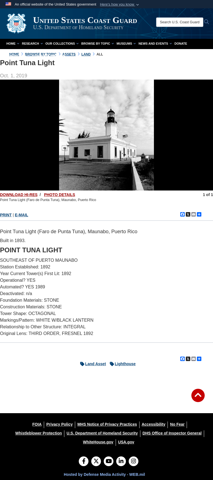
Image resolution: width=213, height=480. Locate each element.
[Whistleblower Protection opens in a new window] (38, 433)
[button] (120, 4)
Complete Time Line (50, 55)
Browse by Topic (97, 43)
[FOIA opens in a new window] (37, 424)
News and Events (155, 43)
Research (32, 43)
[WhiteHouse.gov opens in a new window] (98, 442)
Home (12, 43)
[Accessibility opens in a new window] (154, 424)
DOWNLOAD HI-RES (18, 194)
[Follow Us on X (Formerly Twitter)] (96, 461)
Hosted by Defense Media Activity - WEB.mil (104, 474)
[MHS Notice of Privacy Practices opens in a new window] (107, 424)
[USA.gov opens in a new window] (126, 442)
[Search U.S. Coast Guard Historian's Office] (180, 22)
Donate (180, 43)
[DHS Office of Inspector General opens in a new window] (172, 433)
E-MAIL (21, 215)
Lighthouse (121, 364)
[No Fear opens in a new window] (177, 424)
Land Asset (91, 364)
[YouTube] (108, 461)
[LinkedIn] (121, 461)
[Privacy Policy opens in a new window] (59, 424)
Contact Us (18, 55)
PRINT (6, 215)
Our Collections (61, 43)
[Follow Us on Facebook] (83, 461)
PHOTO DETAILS (59, 194)
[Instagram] (133, 461)
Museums (126, 43)
